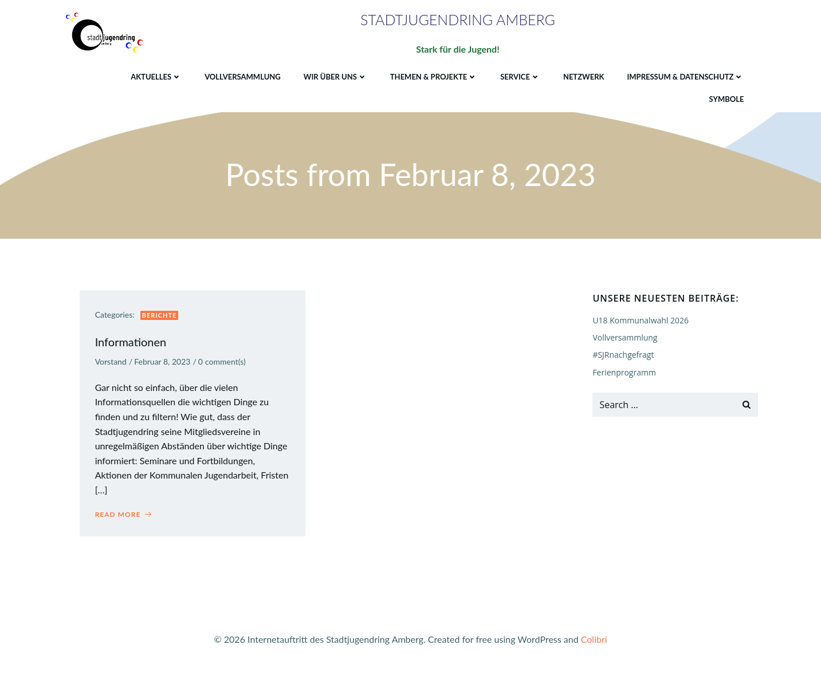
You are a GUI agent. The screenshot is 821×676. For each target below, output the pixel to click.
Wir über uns (335, 75)
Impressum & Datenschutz (684, 75)
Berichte (161, 317)
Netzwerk (583, 75)
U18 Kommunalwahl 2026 (640, 320)
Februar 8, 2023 (164, 364)
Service (520, 75)
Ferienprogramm (623, 372)
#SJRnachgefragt (622, 355)
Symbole (726, 98)
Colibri (594, 642)
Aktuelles (155, 75)
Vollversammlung (242, 75)
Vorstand (112, 364)
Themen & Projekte (433, 75)
